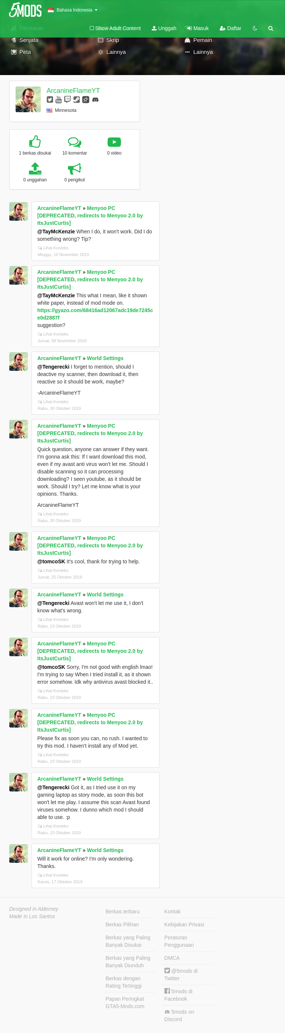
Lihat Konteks (53, 248)
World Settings (105, 358)
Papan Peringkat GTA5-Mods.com (125, 1002)
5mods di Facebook (178, 995)
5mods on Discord (179, 1015)
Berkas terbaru (123, 911)
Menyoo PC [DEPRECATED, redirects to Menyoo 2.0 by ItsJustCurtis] (90, 215)
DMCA (172, 958)
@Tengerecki (53, 367)
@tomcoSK (51, 561)
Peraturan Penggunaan (179, 941)
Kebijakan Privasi (184, 924)
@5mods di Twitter (181, 974)
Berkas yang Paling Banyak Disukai (128, 941)
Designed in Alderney (34, 909)
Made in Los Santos (32, 916)
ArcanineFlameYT (73, 90)
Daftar (230, 28)
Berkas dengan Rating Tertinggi (124, 982)
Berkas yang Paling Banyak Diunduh (128, 961)
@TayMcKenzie (56, 231)
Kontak (172, 911)
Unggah (164, 28)
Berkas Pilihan (122, 924)
